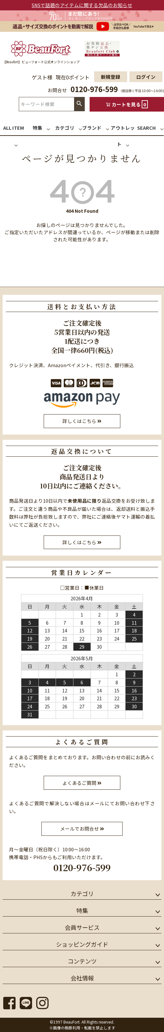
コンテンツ (82, 961)
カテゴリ (82, 893)
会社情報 (82, 978)
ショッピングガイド (82, 944)
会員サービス (82, 927)
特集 (82, 910)
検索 (79, 104)
